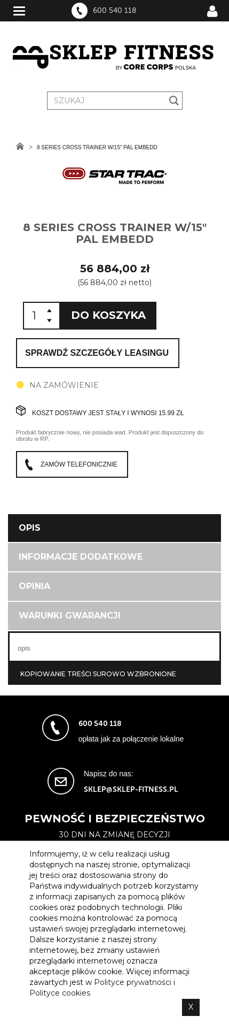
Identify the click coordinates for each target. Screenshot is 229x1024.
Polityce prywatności (132, 982)
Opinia (34, 586)
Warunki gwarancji (70, 615)
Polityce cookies (59, 993)
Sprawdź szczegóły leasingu (97, 352)
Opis (30, 528)
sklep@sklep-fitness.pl (131, 789)
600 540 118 (114, 10)
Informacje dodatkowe (81, 557)
